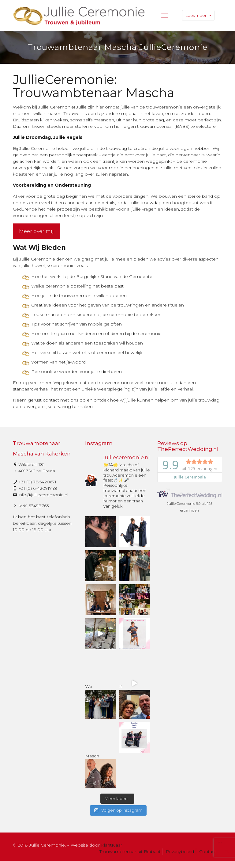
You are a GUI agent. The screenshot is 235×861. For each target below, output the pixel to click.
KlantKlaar (111, 845)
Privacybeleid (180, 851)
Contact (207, 851)
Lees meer (198, 15)
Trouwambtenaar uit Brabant (130, 851)
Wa (100, 699)
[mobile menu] (164, 15)
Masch (100, 768)
